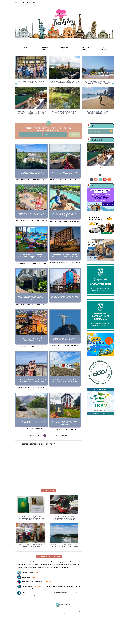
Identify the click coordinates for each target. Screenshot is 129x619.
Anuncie (22, 2)
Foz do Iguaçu (36, 179)
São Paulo (39, 346)
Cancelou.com (47, 581)
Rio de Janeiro (72, 345)
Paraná (44, 179)
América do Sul (20, 179)
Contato (29, 2)
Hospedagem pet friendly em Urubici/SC (39, 444)
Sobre (17, 2)
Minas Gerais (39, 428)
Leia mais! (100, 167)
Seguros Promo (37, 586)
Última (64, 435)
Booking (34, 577)
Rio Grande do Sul (39, 387)
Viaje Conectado (40, 593)
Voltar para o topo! (67, 604)
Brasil (29, 179)
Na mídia (35, 2)
